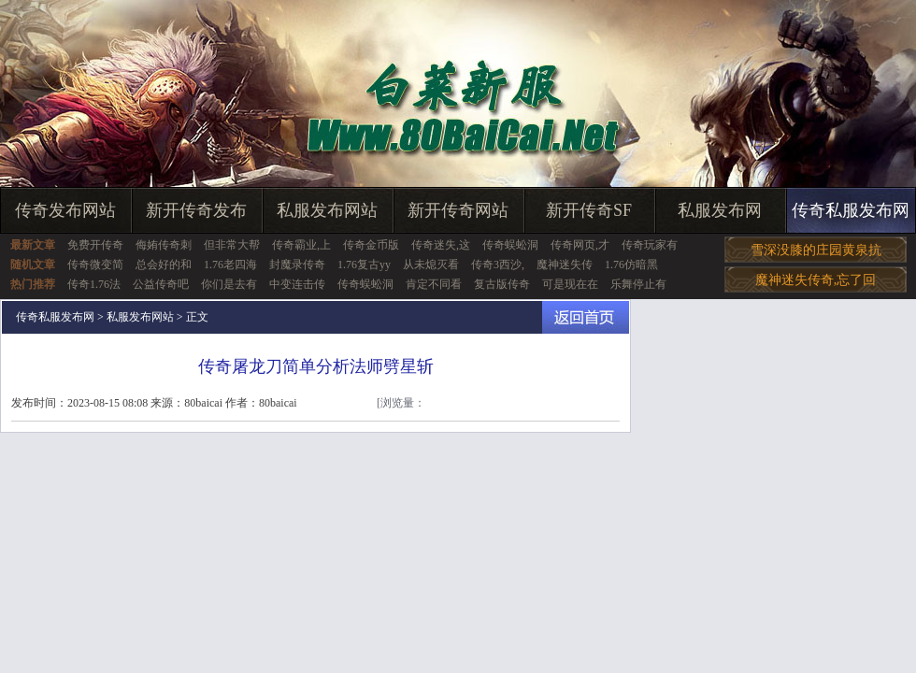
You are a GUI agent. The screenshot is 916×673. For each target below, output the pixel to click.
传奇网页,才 (580, 244)
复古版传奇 (502, 284)
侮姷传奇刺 (164, 244)
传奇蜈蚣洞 (510, 244)
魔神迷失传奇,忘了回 (816, 280)
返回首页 (585, 317)
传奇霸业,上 (301, 244)
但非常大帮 (232, 244)
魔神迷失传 (565, 264)
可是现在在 (570, 284)
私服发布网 (720, 210)
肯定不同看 (434, 284)
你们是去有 (229, 284)
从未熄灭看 (431, 264)
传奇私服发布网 (850, 210)
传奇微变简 (95, 264)
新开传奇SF (589, 210)
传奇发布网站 (65, 210)
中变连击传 (297, 284)
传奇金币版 (371, 244)
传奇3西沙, (497, 264)
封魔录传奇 (297, 264)
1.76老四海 (230, 264)
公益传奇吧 (161, 284)
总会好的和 (164, 264)
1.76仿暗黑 (631, 264)
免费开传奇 (95, 244)
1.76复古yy (364, 264)
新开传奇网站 (458, 210)
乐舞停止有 (638, 284)
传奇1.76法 (94, 284)
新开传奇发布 (196, 210)
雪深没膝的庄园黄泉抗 (816, 250)
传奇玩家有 (650, 244)
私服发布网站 (327, 210)
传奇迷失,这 (440, 244)
